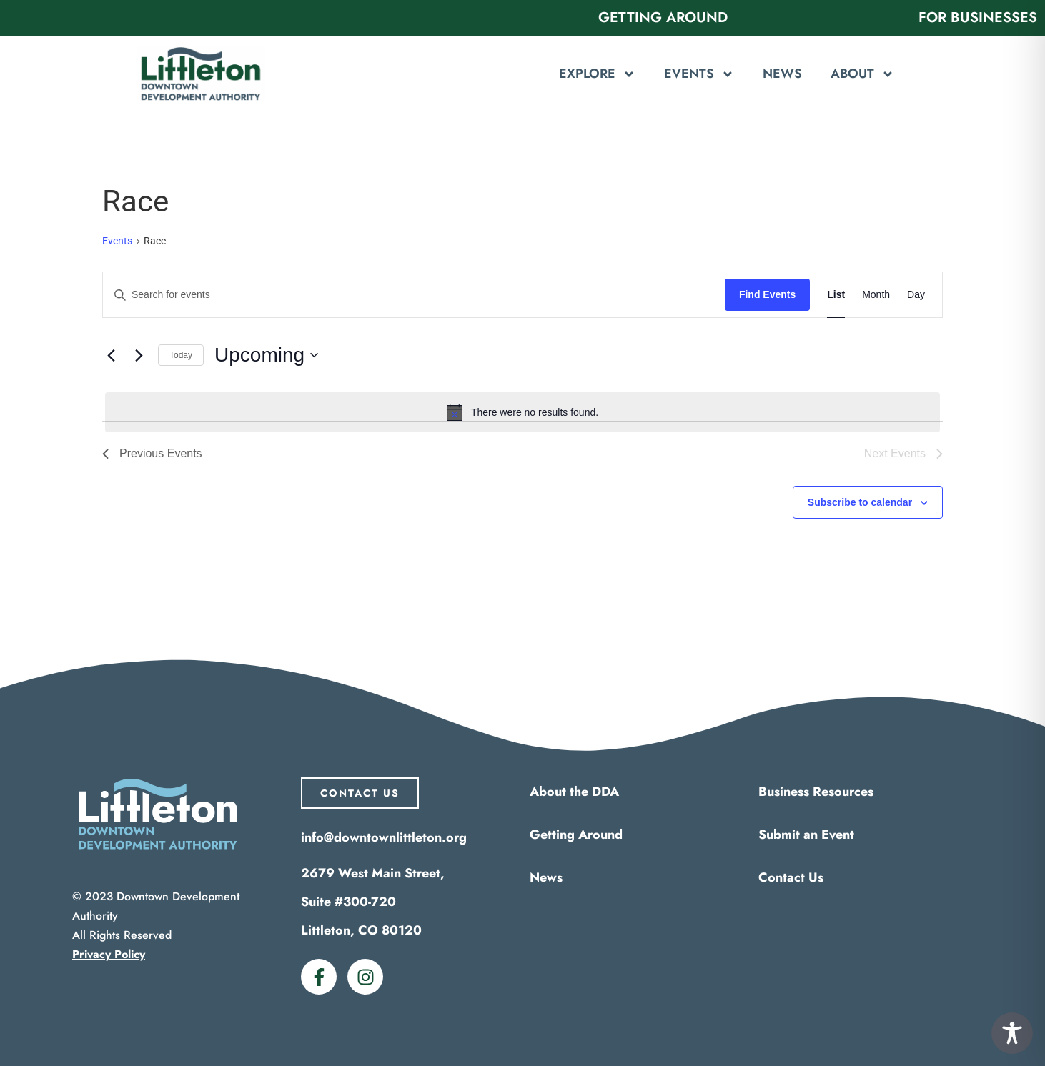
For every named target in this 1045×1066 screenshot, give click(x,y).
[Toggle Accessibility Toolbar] (1012, 1033)
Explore (597, 74)
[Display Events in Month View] (876, 294)
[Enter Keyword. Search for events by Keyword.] (414, 294)
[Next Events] (138, 355)
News (782, 73)
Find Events (767, 294)
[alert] (522, 412)
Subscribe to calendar (860, 502)
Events (699, 74)
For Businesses (977, 17)
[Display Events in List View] (836, 294)
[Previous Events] (110, 355)
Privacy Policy (108, 954)
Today (180, 355)
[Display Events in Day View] (916, 294)
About (862, 74)
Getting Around (663, 17)
